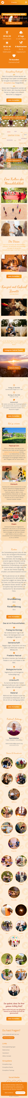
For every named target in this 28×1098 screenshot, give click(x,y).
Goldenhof (6, 454)
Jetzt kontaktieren (8, 1037)
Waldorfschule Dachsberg (11, 452)
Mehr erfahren (9, 1092)
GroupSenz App (9, 83)
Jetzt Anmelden (13, 100)
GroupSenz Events (7, 1067)
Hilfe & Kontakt (6, 1056)
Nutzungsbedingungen (8, 1047)
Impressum (5, 1053)
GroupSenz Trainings (8, 1070)
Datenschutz (5, 1050)
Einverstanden (20, 1092)
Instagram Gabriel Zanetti (13, 350)
